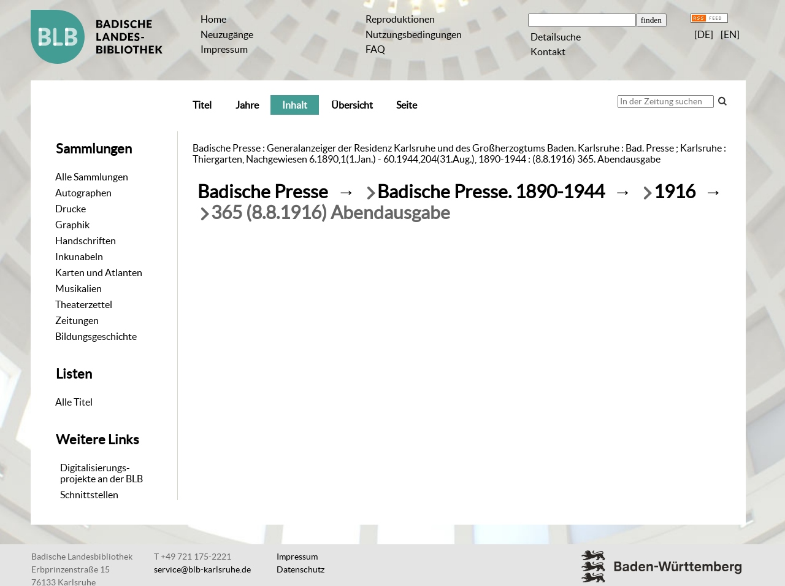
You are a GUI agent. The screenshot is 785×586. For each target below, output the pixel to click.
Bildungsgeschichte (96, 336)
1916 (674, 192)
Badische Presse (262, 192)
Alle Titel (74, 401)
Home (213, 19)
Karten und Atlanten (98, 272)
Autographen (83, 192)
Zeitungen (77, 320)
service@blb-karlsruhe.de (202, 569)
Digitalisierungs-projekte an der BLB (101, 473)
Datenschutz (300, 569)
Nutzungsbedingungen (414, 34)
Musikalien (78, 288)
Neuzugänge (227, 34)
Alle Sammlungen (91, 176)
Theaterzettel (83, 304)
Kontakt (547, 51)
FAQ (375, 49)
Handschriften (85, 240)
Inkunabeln (79, 256)
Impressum (224, 49)
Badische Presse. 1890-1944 (491, 192)
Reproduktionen (400, 19)
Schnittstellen (89, 494)
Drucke (70, 208)
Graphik (72, 224)
